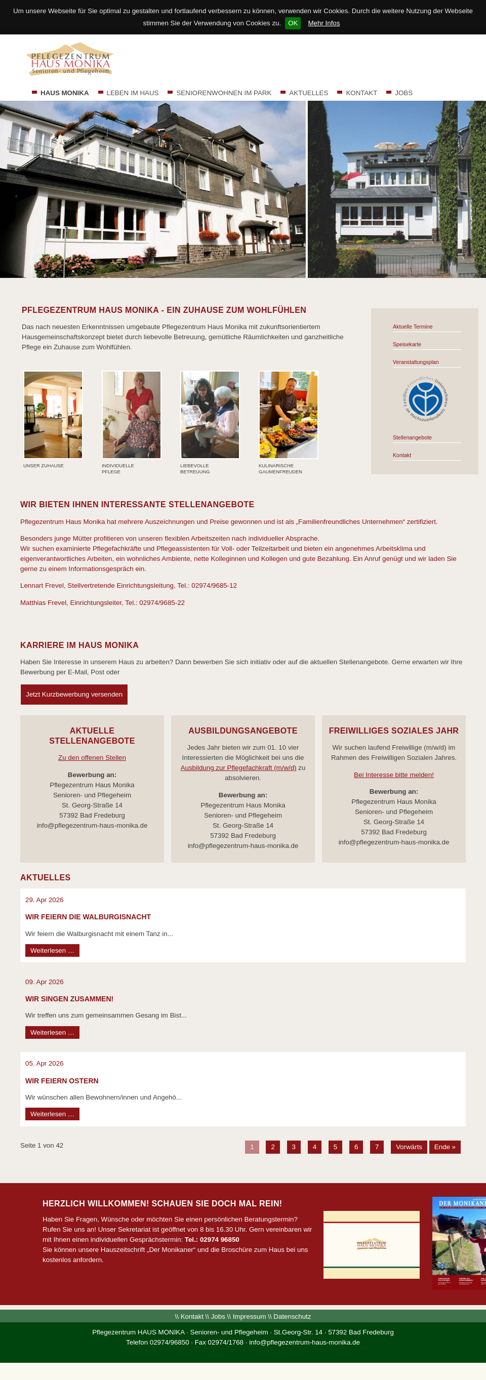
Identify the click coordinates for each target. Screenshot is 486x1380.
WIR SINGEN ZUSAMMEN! (69, 999)
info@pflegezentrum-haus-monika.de (304, 1342)
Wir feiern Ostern (62, 1081)
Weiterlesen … (54, 951)
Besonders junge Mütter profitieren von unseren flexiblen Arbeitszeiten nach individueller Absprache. (169, 538)
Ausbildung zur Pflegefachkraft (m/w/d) (239, 768)
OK (293, 23)
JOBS (404, 93)
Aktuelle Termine (413, 326)
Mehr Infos (324, 23)
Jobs (218, 1316)
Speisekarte (407, 344)
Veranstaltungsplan (416, 362)
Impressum (249, 1316)
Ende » (445, 1147)
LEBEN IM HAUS (133, 93)
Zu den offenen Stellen (92, 757)
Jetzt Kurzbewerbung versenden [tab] (74, 694)
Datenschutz (292, 1316)
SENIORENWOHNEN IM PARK (223, 93)
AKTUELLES (308, 93)
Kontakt (402, 455)
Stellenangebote (412, 437)
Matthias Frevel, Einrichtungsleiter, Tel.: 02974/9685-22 (102, 602)
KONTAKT (361, 93)
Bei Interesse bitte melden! (394, 775)
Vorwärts (409, 1147)
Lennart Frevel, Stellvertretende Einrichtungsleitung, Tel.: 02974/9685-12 (128, 585)
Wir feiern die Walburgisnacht (88, 917)
